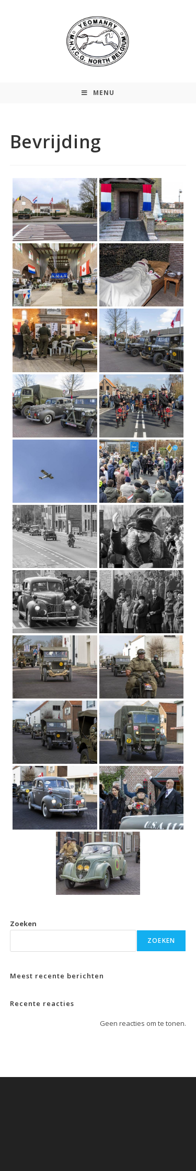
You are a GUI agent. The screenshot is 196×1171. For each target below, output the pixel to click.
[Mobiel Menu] (98, 92)
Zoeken (23, 923)
